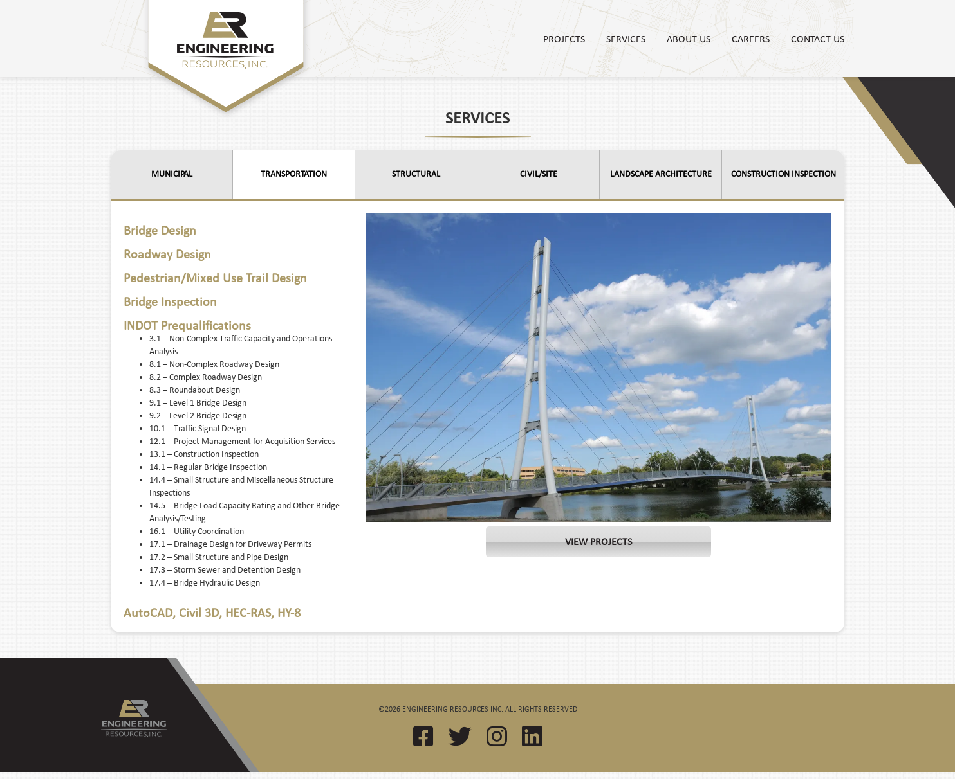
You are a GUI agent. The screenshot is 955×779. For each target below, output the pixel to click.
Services (625, 38)
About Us (688, 38)
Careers (751, 38)
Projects (564, 38)
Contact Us (817, 38)
